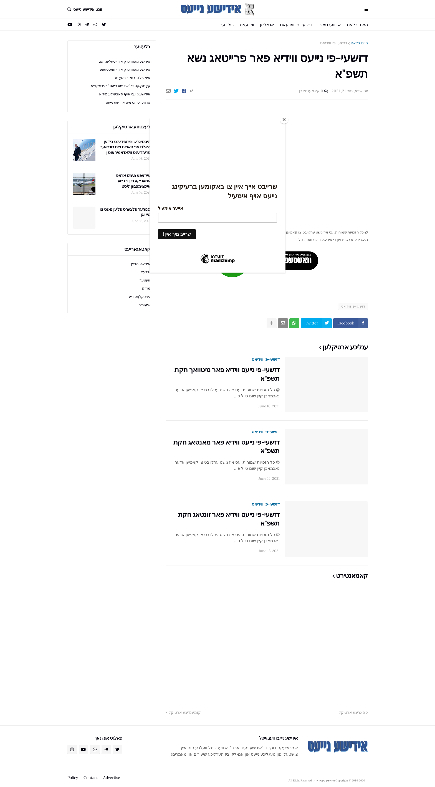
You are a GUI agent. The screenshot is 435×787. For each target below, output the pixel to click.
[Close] (284, 119)
